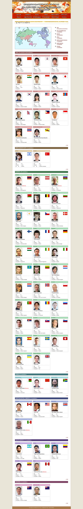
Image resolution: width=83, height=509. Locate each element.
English (14, 0)
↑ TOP (67, 145)
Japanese (18, 0)
